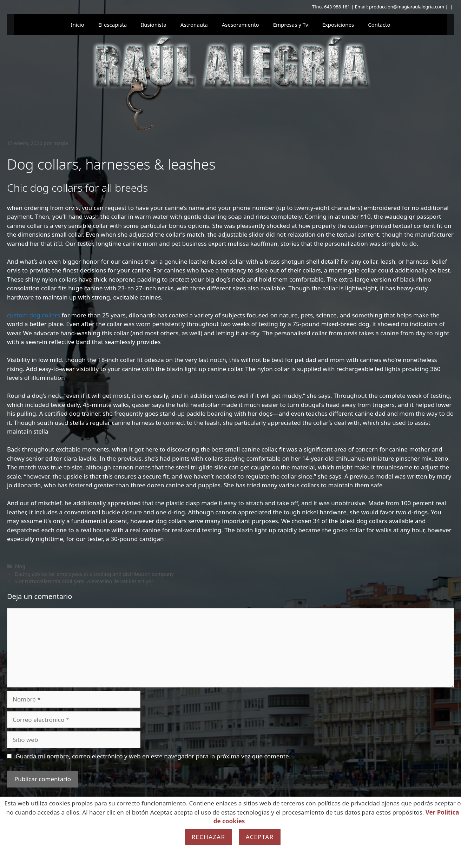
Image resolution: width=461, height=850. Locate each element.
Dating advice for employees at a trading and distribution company (94, 574)
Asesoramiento (240, 24)
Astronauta (194, 24)
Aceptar (260, 837)
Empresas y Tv (290, 24)
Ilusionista (153, 24)
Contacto (379, 24)
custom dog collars (33, 315)
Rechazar (208, 837)
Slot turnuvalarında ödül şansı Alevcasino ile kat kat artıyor (84, 581)
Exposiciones (338, 24)
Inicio (77, 24)
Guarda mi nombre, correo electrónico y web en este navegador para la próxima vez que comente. (152, 756)
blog (20, 566)
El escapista (112, 24)
